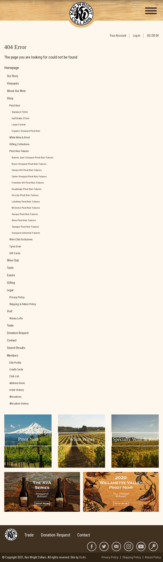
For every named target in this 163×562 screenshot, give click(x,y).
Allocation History (18, 403)
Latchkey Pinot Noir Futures (26, 201)
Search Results (16, 348)
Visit (9, 311)
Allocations (15, 396)
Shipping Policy (131, 557)
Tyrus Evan (15, 246)
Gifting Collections (19, 144)
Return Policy (153, 557)
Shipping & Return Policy (22, 304)
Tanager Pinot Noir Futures (25, 226)
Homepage (11, 68)
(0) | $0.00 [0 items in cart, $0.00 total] (153, 35)
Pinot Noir (14, 105)
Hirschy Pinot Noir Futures (25, 195)
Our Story (12, 76)
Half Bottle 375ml (20, 118)
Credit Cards (16, 369)
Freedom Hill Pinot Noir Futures (28, 182)
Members (12, 355)
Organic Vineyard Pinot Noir (26, 130)
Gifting (11, 282)
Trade (10, 325)
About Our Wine (16, 91)
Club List (14, 376)
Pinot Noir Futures (19, 151)
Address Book (17, 383)
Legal (10, 290)
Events (11, 275)
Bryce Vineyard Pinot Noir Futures (29, 163)
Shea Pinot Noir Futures (24, 220)
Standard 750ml (20, 111)
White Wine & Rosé (19, 137)
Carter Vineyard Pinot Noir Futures (29, 176)
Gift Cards (14, 253)
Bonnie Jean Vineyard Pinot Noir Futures (32, 157)
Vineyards (13, 83)
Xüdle (82, 557)
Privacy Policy (16, 297)
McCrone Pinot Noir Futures (26, 207)
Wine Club (13, 260)
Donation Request (18, 333)
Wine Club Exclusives (20, 239)
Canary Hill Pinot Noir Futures (27, 170)
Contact (12, 340)
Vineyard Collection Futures (26, 232)
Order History (16, 389)
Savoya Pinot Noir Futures (25, 214)
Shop (10, 98)
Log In (136, 35)
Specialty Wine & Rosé (135, 439)
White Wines (81, 439)
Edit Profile (15, 362)
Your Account (118, 35)
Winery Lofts (16, 318)
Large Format (18, 124)
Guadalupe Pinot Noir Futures (27, 189)
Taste (10, 268)
